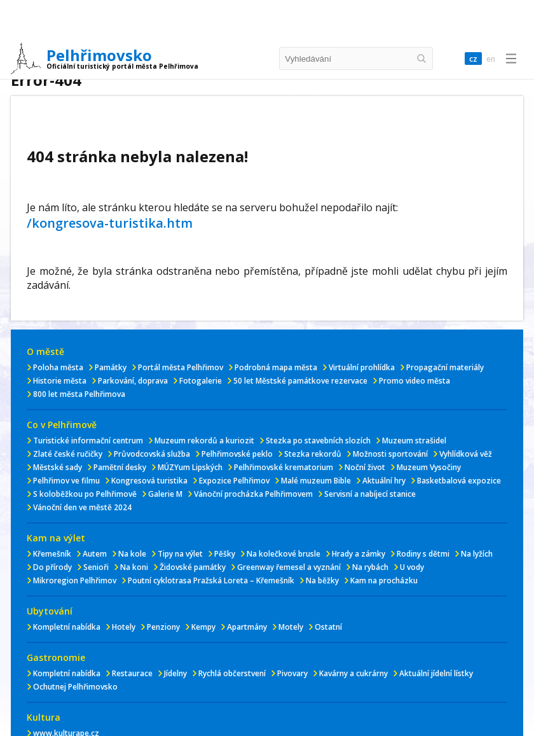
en (490, 58)
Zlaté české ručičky (67, 453)
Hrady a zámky (358, 553)
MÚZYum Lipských (190, 467)
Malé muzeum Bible (316, 480)
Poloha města (58, 367)
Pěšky (224, 553)
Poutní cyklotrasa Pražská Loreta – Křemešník (211, 580)
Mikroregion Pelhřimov (74, 580)
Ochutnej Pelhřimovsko (75, 686)
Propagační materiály (445, 367)
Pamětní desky (119, 467)
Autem (95, 553)
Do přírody (52, 567)
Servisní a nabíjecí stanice (370, 494)
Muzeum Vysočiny (429, 467)
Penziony (163, 626)
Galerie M (165, 494)
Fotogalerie (200, 380)
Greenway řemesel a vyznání (289, 567)
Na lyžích (477, 553)
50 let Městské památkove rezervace (300, 380)
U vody (412, 567)
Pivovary (292, 673)
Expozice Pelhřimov (234, 480)
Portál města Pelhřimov (180, 367)
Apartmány (247, 626)
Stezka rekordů (312, 453)
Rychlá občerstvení (232, 673)
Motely (290, 626)
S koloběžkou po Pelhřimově (85, 494)
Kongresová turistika (149, 480)
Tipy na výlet (180, 553)
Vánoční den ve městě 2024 (82, 507)
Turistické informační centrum (88, 440)
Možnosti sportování (390, 453)
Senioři (96, 567)
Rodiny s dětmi (423, 553)
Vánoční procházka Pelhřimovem (253, 494)
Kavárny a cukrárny (353, 673)
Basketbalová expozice (459, 480)
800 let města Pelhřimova (79, 394)
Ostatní (328, 626)
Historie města (59, 380)
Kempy (203, 626)
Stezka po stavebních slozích (318, 440)
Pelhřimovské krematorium (283, 467)
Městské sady (57, 467)
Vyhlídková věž (465, 453)
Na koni (134, 567)
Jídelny (175, 673)
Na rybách (370, 567)
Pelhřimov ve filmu (66, 480)
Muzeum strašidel (414, 440)
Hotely (123, 626)
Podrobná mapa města (276, 367)
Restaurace (132, 673)
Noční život (365, 467)
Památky (111, 367)
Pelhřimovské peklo (237, 453)
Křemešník (52, 553)
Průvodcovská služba (152, 453)
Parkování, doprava (133, 380)
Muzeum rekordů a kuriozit (204, 440)
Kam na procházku (384, 580)
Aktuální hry (384, 480)
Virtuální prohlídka (362, 367)
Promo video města (414, 380)
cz (473, 58)
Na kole (132, 553)
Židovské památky (193, 567)
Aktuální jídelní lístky (436, 673)
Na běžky (322, 580)
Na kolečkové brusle (283, 553)
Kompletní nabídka (66, 626)
